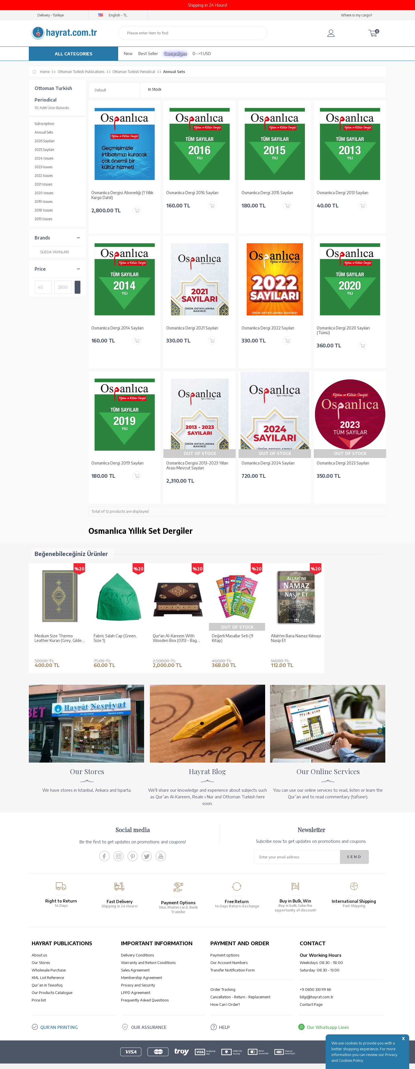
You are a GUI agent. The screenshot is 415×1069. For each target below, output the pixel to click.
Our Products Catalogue (52, 984)
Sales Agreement (135, 961)
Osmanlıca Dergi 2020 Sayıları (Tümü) (343, 330)
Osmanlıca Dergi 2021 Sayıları (192, 328)
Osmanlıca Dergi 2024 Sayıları (268, 463)
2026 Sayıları (44, 141)
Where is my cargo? (356, 15)
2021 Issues (43, 184)
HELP (224, 1018)
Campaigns (175, 53)
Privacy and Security (138, 976)
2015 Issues (43, 219)
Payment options (224, 946)
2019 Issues (43, 201)
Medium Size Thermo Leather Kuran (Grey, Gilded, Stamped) (60, 638)
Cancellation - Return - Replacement (240, 988)
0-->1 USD (202, 53)
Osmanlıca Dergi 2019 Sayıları (117, 463)
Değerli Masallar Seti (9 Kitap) (232, 638)
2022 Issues (44, 175)
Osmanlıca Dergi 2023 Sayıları (343, 463)
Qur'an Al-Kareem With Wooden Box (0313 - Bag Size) (175, 638)
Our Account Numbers (229, 954)
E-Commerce (224, 1061)
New (128, 53)
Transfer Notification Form (232, 961)
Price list (39, 991)
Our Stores (41, 954)
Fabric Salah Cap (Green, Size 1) (115, 638)
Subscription (44, 123)
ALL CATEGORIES (74, 53)
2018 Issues (44, 210)
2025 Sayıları (44, 149)
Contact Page (311, 995)
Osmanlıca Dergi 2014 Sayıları (117, 328)
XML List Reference (48, 969)
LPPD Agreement (135, 984)
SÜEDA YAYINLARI (52, 252)
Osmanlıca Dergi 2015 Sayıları (267, 192)
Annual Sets (44, 132)
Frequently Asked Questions (145, 991)
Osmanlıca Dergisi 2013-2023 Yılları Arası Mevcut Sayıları (197, 465)
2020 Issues (44, 193)
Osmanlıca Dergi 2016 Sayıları (192, 192)
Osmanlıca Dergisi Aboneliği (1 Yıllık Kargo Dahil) (122, 195)
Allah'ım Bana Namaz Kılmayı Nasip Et (296, 638)
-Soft (207, 1061)
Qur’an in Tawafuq (47, 976)
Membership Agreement (141, 969)
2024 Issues (44, 158)
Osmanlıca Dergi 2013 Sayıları (342, 192)
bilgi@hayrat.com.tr (316, 988)
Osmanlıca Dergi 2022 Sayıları (268, 328)
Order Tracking (222, 980)
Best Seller (148, 53)
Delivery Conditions (137, 946)
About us (39, 946)
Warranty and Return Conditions (148, 954)
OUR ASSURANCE (149, 1018)
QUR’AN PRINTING (59, 1018)
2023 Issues (43, 167)
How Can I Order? (225, 995)
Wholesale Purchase (49, 961)
